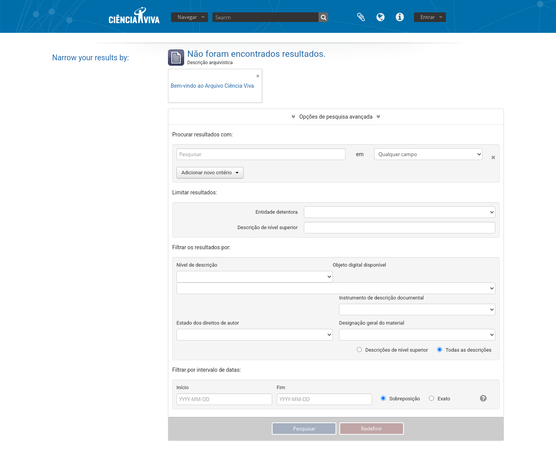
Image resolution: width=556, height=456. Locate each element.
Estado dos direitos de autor (207, 323)
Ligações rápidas (399, 16)
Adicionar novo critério (210, 172)
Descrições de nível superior (392, 350)
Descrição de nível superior (267, 227)
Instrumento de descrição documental (381, 298)
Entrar (427, 17)
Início (182, 387)
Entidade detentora (277, 212)
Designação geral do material (371, 323)
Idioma (380, 16)
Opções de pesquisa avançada (336, 117)
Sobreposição (400, 399)
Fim (281, 387)
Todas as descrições (464, 350)
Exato (439, 399)
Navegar (187, 17)
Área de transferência (361, 16)
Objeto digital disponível (359, 265)
